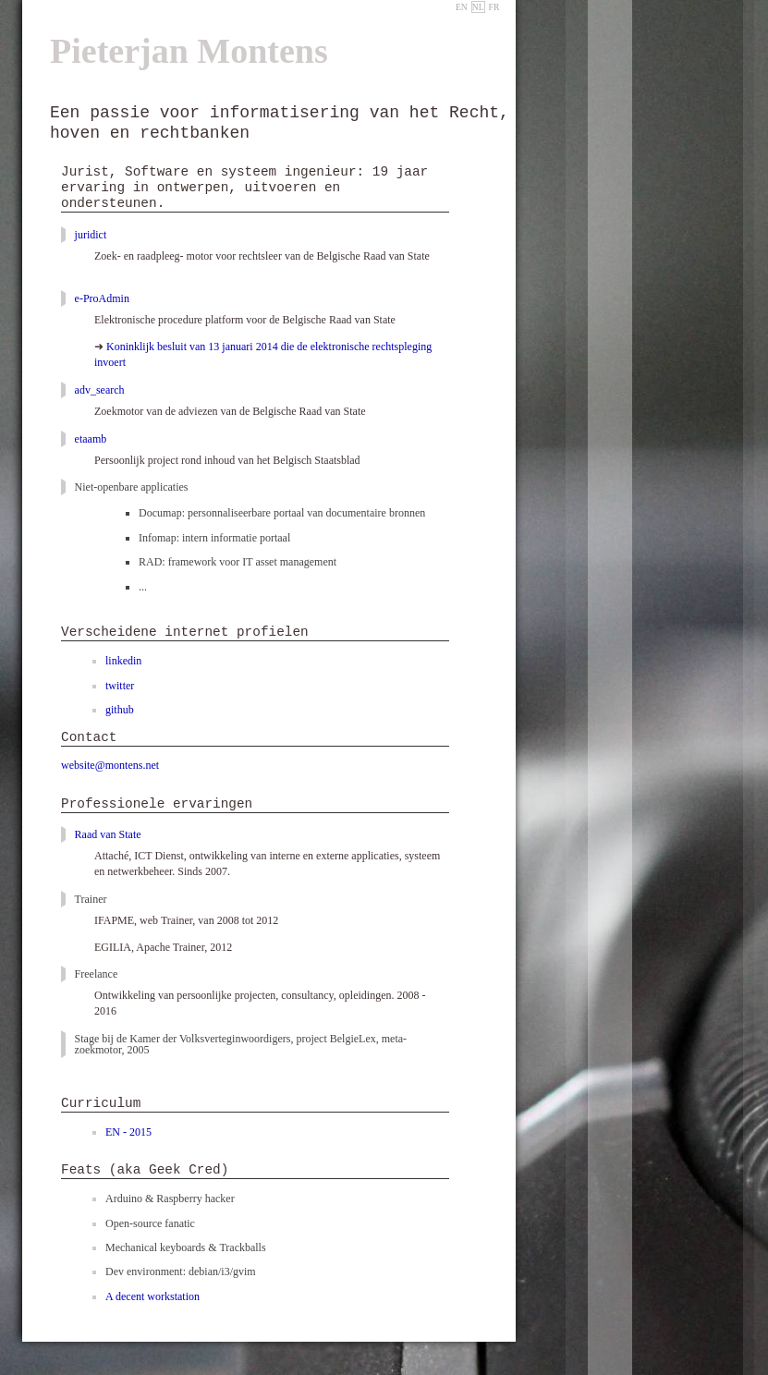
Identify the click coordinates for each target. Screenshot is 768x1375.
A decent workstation (152, 1296)
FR (494, 7)
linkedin (123, 660)
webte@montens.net (110, 765)
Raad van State (109, 834)
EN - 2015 (128, 1132)
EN (462, 7)
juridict (91, 234)
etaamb (91, 438)
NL (478, 7)
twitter (119, 685)
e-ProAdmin (102, 298)
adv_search (100, 389)
